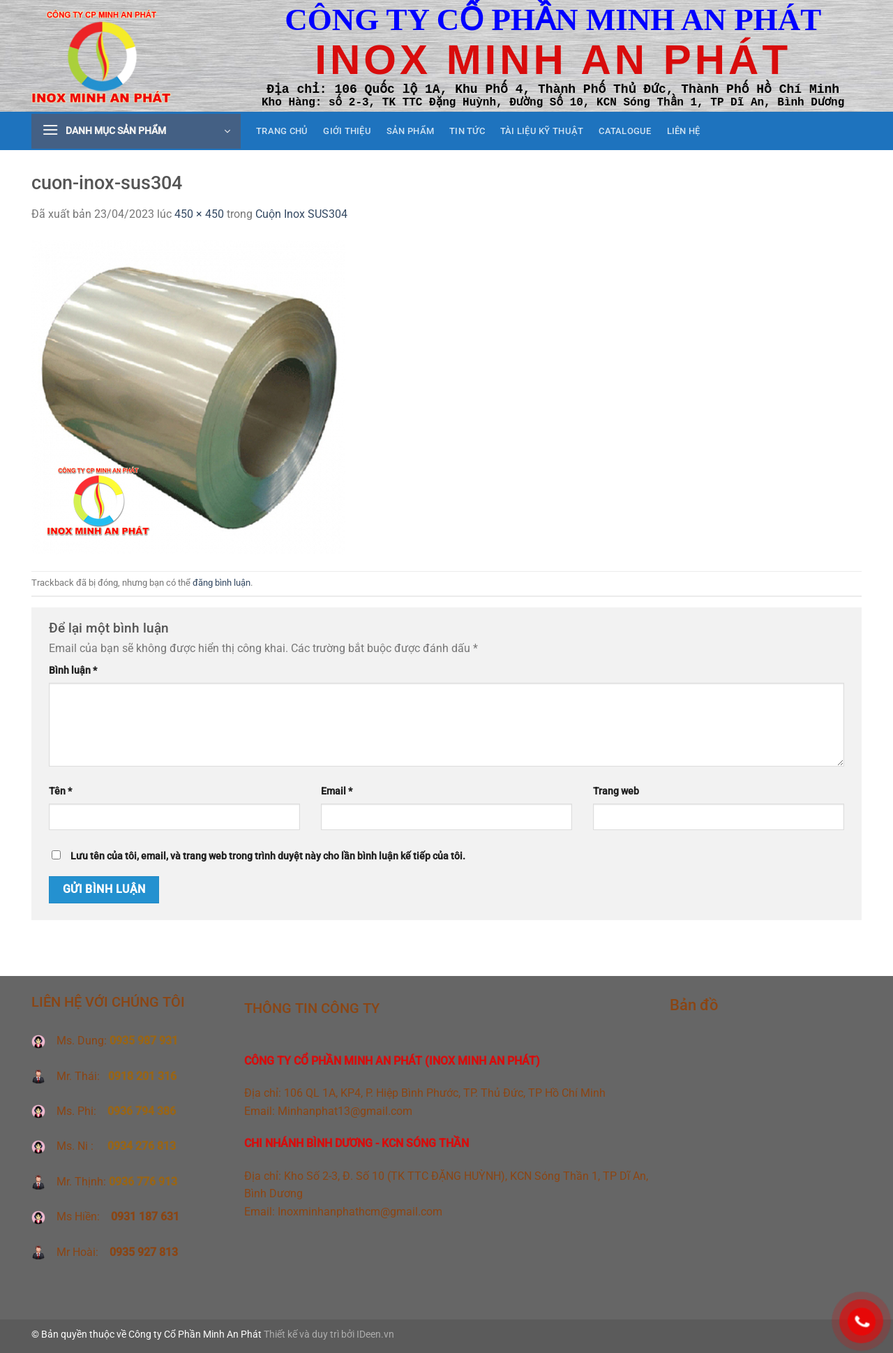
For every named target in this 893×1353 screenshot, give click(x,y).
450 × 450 (199, 214)
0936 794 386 (141, 1111)
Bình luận (73, 670)
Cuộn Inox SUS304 (301, 214)
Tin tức (467, 131)
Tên (60, 791)
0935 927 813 (142, 1252)
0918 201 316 (142, 1076)
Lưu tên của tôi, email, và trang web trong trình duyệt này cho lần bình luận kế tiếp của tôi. (267, 856)
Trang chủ (282, 131)
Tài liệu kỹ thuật (541, 131)
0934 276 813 (141, 1146)
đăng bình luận (221, 582)
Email (336, 791)
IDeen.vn (375, 1334)
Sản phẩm (410, 131)
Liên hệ (683, 131)
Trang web (616, 791)
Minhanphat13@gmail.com (345, 1111)
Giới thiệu (347, 131)
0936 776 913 (143, 1181)
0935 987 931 (144, 1040)
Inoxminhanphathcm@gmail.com (360, 1211)
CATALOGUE (625, 131)
